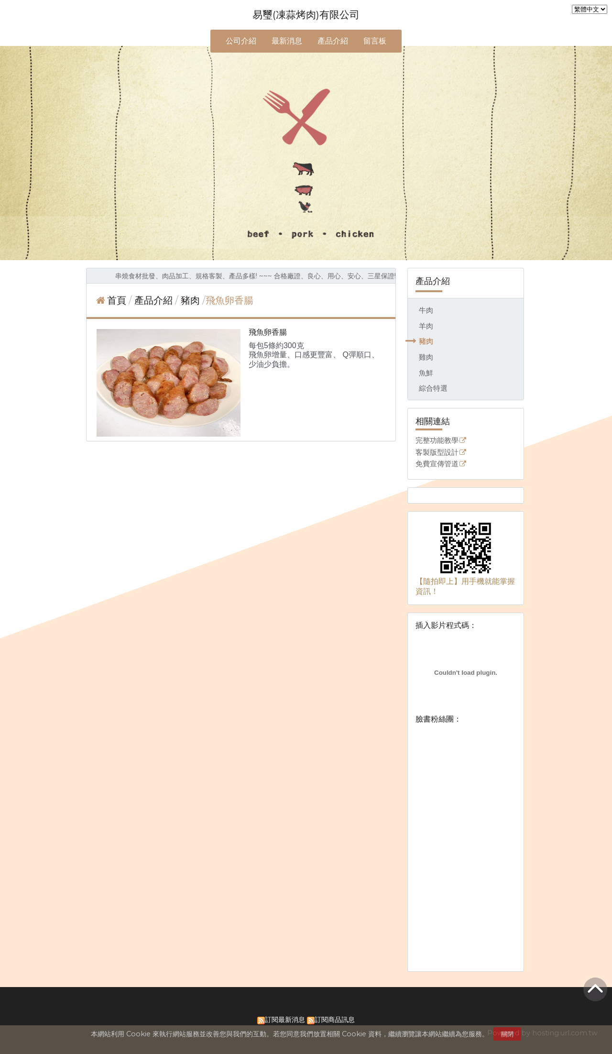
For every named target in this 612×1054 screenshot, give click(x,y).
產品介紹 (154, 300)
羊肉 (426, 325)
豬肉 (426, 341)
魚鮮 (426, 372)
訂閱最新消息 (285, 1019)
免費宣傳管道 (437, 464)
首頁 (116, 300)
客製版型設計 (437, 453)
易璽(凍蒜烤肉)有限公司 (306, 15)
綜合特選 (433, 388)
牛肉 (426, 310)
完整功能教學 (437, 441)
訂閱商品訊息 (335, 1019)
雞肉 (426, 357)
